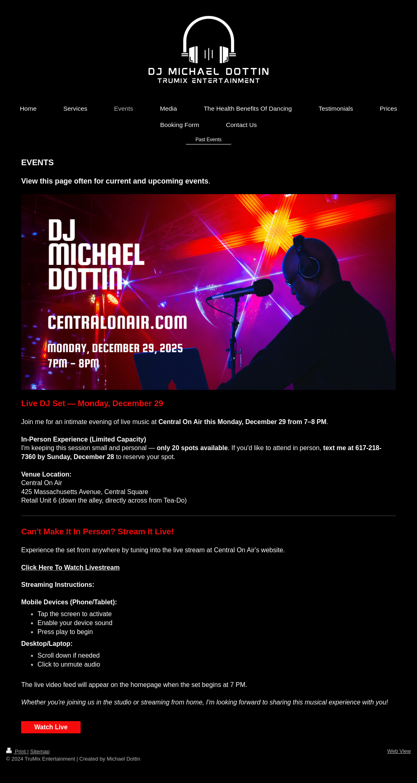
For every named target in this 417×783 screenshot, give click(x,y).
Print (16, 751)
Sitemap (40, 751)
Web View (399, 751)
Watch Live (51, 727)
